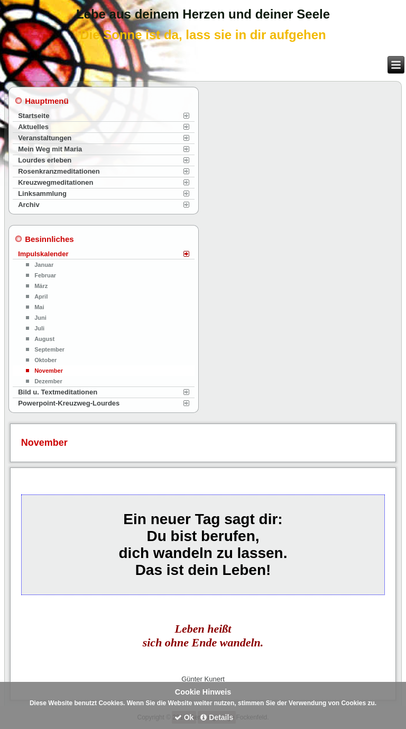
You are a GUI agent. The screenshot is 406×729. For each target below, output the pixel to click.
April (41, 296)
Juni (40, 317)
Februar (45, 275)
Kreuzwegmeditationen (55, 182)
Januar (43, 265)
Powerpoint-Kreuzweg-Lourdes (68, 403)
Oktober (45, 360)
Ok (184, 717)
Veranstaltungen (44, 138)
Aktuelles (33, 127)
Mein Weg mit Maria (50, 149)
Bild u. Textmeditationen (57, 392)
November (48, 370)
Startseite (33, 116)
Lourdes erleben (44, 160)
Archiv (28, 205)
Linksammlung (42, 193)
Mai (39, 307)
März (41, 286)
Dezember (48, 381)
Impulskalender (43, 254)
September (49, 349)
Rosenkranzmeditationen (59, 171)
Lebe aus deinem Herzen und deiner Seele (203, 14)
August (44, 339)
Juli (39, 328)
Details (216, 717)
